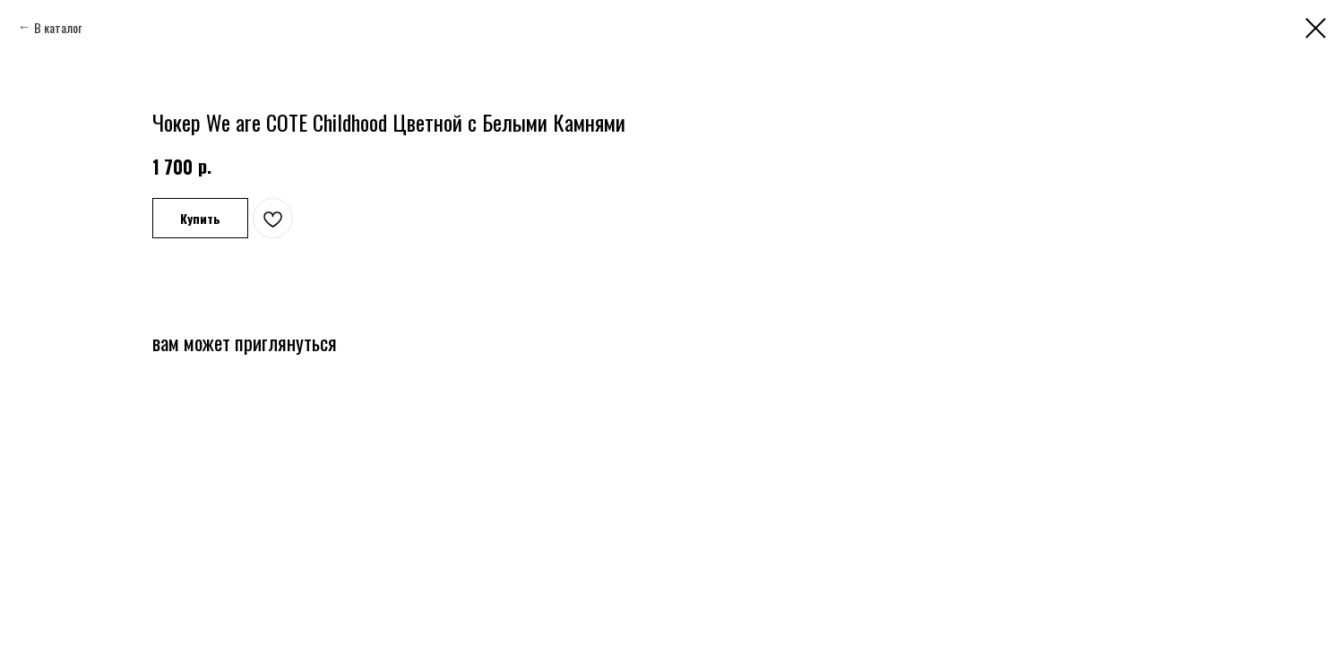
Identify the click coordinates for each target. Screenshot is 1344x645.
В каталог (58, 27)
